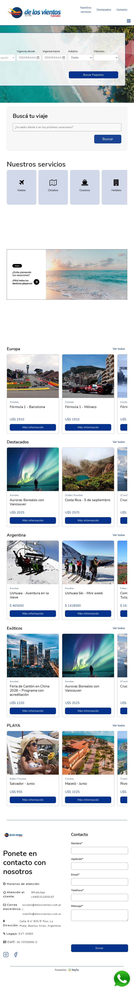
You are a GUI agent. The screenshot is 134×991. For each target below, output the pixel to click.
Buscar (107, 139)
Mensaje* (77, 906)
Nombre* (76, 843)
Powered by (67, 970)
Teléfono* (77, 890)
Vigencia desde (26, 51)
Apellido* (77, 859)
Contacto (121, 10)
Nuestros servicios (85, 10)
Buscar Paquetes (93, 75)
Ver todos (119, 349)
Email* (75, 875)
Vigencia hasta (51, 51)
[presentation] (99, 932)
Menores (99, 51)
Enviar (99, 948)
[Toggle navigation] (129, 21)
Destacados (104, 10)
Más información (32, 427)
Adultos (73, 51)
